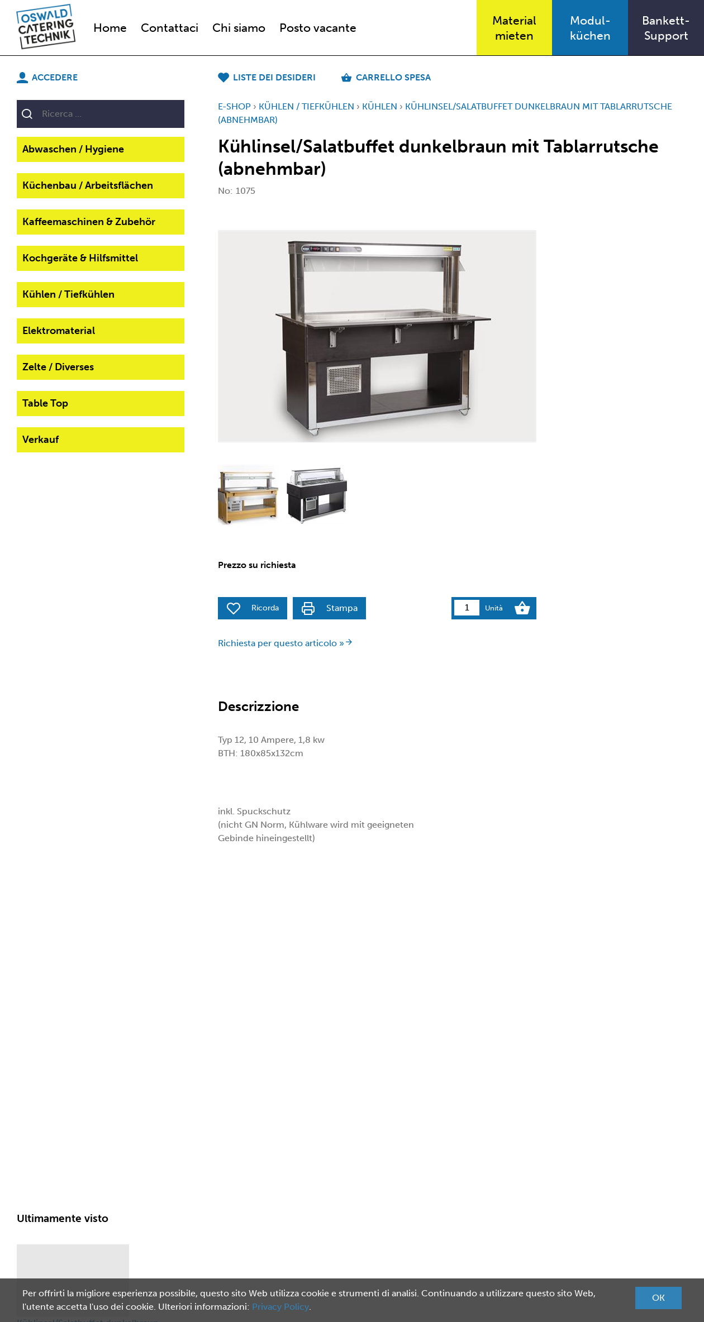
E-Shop (234, 106)
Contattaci (169, 28)
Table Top (45, 403)
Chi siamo (238, 28)
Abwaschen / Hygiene (73, 149)
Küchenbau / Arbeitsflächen (87, 185)
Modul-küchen (590, 27)
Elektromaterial (58, 330)
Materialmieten (514, 27)
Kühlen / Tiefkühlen (68, 294)
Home (110, 28)
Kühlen (379, 106)
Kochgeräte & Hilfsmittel (80, 258)
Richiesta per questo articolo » (285, 643)
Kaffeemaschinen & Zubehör (88, 222)
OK (658, 1297)
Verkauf (40, 439)
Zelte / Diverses (58, 367)
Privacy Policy (280, 1306)
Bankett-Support (666, 27)
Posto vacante (317, 28)
